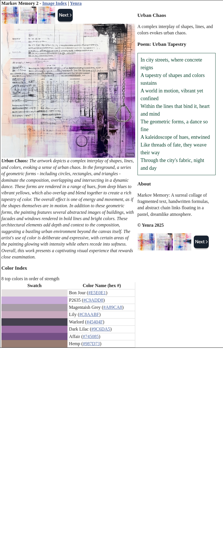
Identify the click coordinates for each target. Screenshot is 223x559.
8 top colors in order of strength (30, 278)
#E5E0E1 (97, 292)
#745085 (91, 336)
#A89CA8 (112, 307)
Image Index (54, 3)
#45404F (95, 321)
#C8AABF (89, 314)
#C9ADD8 (93, 300)
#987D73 (91, 343)
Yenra (76, 3)
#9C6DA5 (100, 329)
